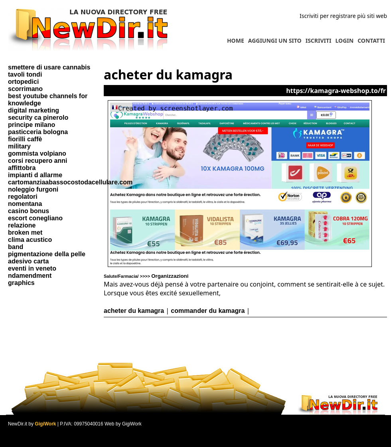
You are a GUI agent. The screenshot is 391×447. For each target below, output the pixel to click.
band (15, 246)
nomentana (25, 203)
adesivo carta (28, 261)
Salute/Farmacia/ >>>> (146, 276)
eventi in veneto (32, 268)
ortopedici (23, 81)
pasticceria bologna (38, 132)
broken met (25, 232)
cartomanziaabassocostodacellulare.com (70, 182)
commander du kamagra (208, 310)
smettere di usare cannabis (49, 67)
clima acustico (30, 239)
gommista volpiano (37, 153)
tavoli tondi (25, 74)
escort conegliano (35, 218)
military (19, 146)
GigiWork (45, 424)
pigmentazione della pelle (46, 254)
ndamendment (29, 275)
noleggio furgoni (33, 189)
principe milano (31, 124)
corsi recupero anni (37, 160)
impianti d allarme (35, 175)
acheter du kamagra (134, 310)
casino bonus (28, 211)
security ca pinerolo (38, 117)
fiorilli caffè (25, 139)
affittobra (22, 167)
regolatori (23, 196)
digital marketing (33, 110)
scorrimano (25, 88)
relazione (22, 225)
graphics (21, 282)
